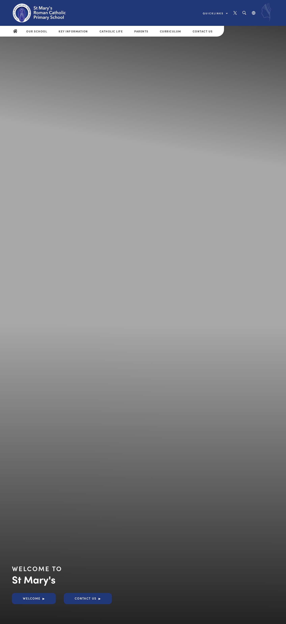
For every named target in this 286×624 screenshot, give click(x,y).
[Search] (244, 13)
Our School (36, 31)
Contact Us (203, 31)
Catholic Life (111, 31)
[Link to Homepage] (42, 13)
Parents (141, 31)
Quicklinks (215, 13)
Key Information (73, 31)
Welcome (32, 598)
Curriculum (170, 31)
